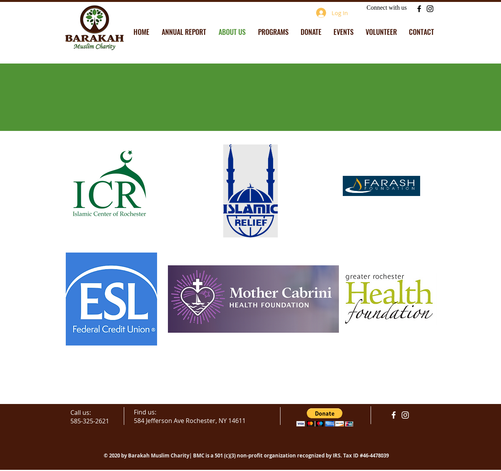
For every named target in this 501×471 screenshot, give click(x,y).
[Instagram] (430, 8)
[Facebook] (419, 8)
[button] (324, 417)
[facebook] (393, 415)
